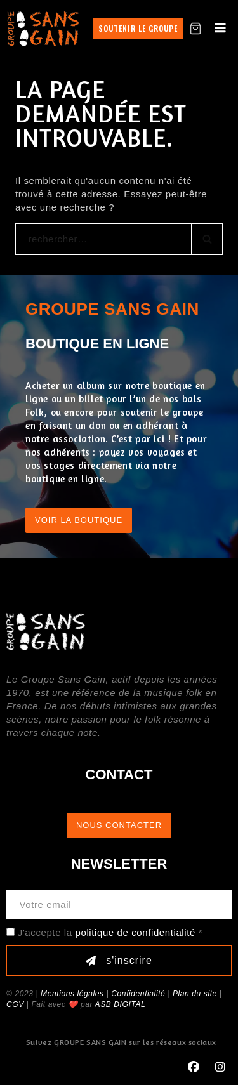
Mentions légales (72, 993)
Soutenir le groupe (138, 28)
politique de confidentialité (135, 932)
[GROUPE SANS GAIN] (43, 28)
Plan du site (195, 993)
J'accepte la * (110, 932)
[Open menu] (220, 28)
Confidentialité (138, 993)
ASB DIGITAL (120, 1004)
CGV (15, 1004)
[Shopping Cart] (195, 28)
